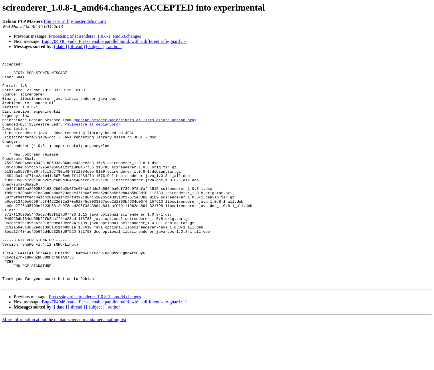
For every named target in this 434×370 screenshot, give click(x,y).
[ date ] (60, 46)
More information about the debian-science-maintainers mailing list (64, 365)
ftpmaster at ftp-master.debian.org (75, 21)
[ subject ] (95, 46)
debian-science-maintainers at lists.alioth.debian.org (135, 132)
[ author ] (114, 46)
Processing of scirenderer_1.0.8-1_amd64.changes (95, 36)
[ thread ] (76, 46)
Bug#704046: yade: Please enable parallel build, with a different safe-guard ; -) (114, 41)
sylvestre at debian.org (92, 137)
